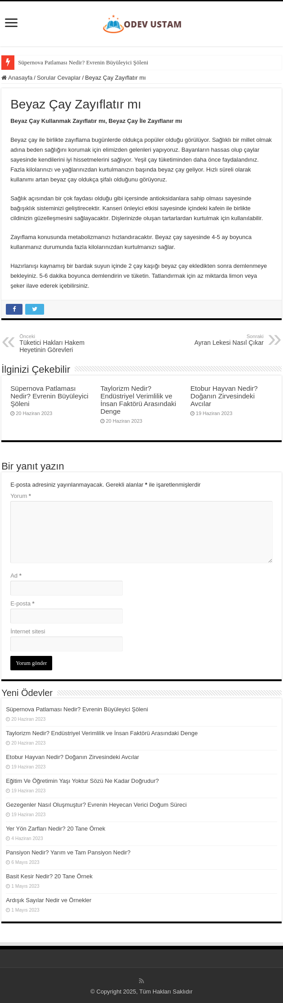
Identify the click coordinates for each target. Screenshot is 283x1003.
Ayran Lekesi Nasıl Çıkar (217, 340)
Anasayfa (16, 77)
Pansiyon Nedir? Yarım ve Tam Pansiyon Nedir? (68, 852)
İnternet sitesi (27, 631)
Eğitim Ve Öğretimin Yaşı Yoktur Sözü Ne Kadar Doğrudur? (82, 780)
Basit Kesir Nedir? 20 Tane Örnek (49, 876)
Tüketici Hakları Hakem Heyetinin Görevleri (65, 343)
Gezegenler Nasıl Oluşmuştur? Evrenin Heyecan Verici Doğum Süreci (96, 804)
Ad (16, 575)
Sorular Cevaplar (59, 77)
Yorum (20, 495)
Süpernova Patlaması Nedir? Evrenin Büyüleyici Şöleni (83, 62)
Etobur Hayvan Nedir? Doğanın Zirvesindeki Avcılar (224, 395)
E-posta (22, 603)
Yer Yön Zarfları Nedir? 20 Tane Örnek (55, 828)
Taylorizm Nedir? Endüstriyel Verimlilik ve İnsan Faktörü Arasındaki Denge (138, 399)
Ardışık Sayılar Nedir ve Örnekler (48, 900)
